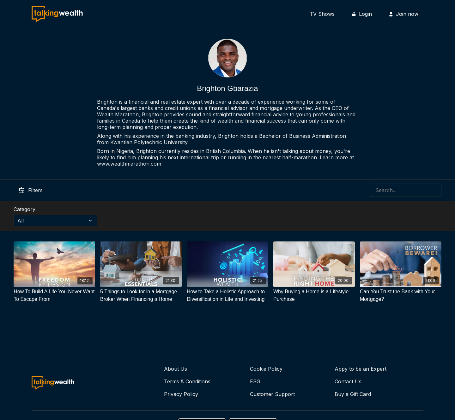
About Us (175, 369)
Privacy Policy (181, 394)
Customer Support (272, 394)
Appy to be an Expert (360, 369)
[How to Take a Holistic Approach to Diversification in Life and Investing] (227, 295)
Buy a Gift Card (353, 394)
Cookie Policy (266, 369)
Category (24, 209)
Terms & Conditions (187, 381)
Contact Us (348, 381)
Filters (31, 190)
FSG (255, 381)
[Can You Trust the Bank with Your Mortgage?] (400, 295)
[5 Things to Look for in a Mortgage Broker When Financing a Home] (141, 295)
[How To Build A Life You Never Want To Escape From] (54, 295)
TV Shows (322, 14)
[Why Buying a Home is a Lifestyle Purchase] (314, 295)
